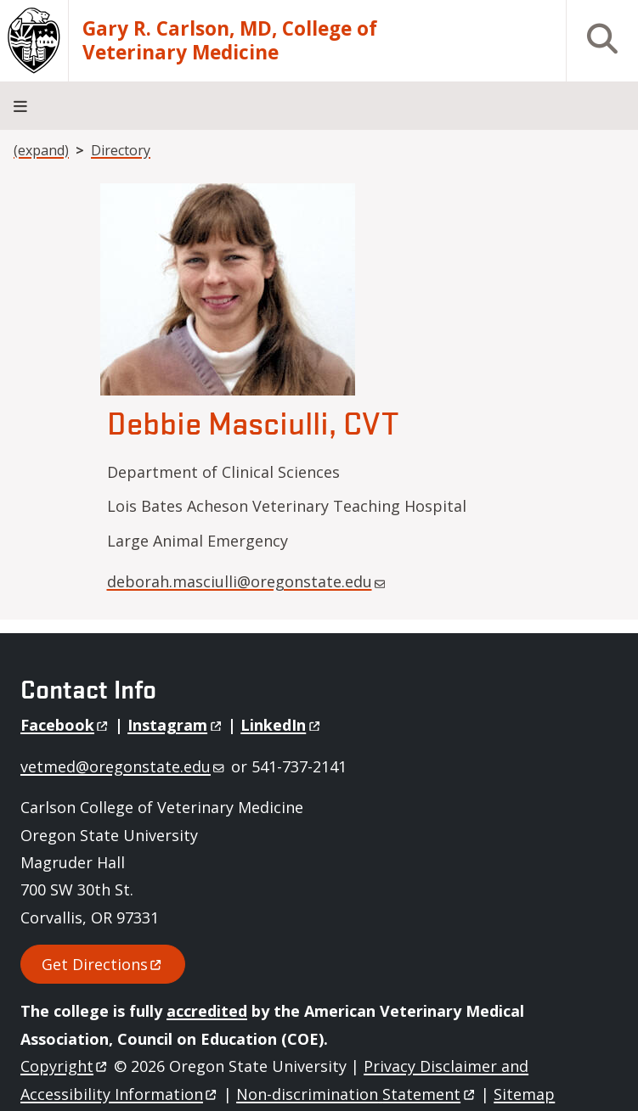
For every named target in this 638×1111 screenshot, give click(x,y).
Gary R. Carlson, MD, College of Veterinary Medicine (229, 41)
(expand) (41, 150)
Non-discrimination (356, 1094)
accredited (207, 1011)
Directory (120, 150)
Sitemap (524, 1094)
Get (103, 964)
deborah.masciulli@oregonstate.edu (246, 581)
